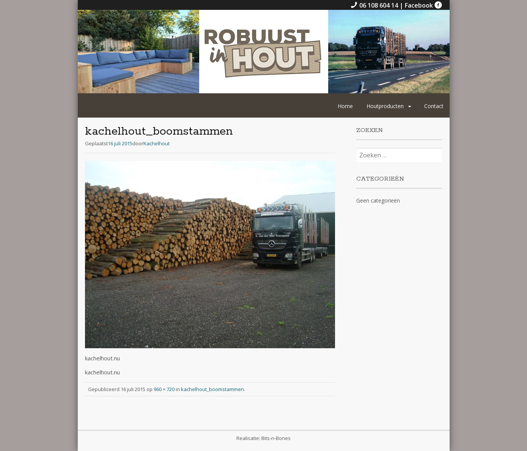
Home (345, 106)
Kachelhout (156, 143)
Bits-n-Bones (276, 438)
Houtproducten (385, 106)
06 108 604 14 (375, 5)
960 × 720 (164, 389)
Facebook (423, 5)
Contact (434, 106)
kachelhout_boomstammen (212, 389)
